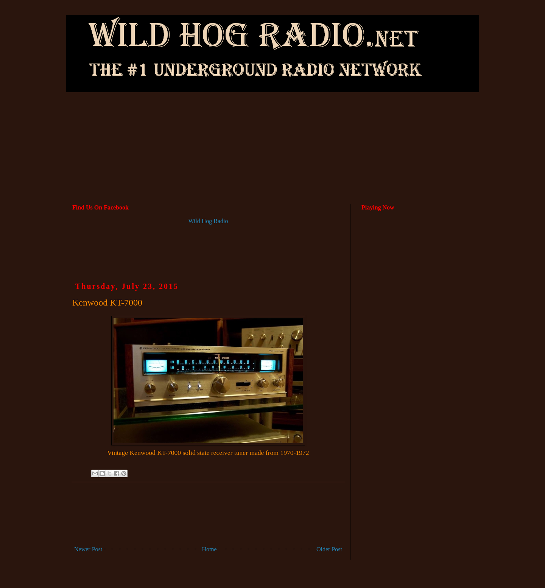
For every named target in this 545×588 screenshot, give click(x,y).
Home (209, 549)
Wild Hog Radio (208, 221)
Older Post (329, 549)
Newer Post (88, 549)
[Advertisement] (272, 118)
